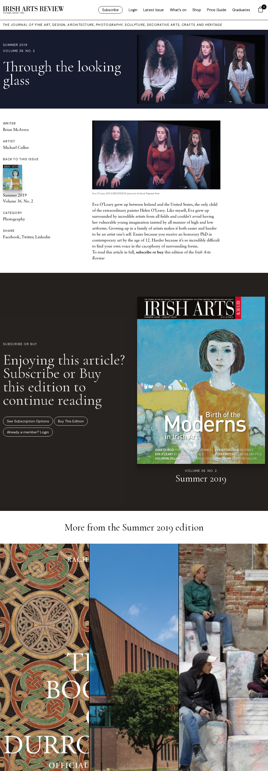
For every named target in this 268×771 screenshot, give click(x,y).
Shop (196, 10)
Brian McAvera (16, 129)
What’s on (178, 10)
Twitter (27, 236)
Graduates (241, 10)
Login (133, 10)
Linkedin (42, 236)
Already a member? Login (28, 432)
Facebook (11, 236)
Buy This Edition (71, 421)
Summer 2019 (15, 45)
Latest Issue (153, 10)
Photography (14, 218)
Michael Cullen (16, 147)
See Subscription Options (28, 421)
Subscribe (110, 10)
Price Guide (216, 10)
